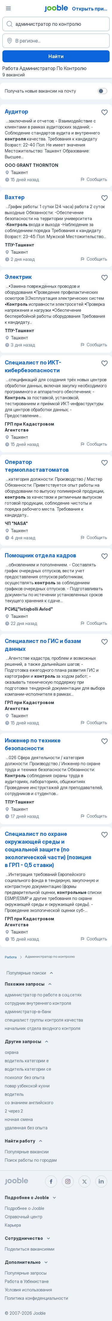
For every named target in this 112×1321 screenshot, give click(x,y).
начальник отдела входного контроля (42, 1028)
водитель (14, 1094)
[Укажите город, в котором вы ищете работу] (56, 41)
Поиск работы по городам (31, 1160)
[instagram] (68, 1181)
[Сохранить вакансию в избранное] (104, 112)
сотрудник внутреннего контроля (38, 1003)
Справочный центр (23, 1216)
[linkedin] (101, 1181)
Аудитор (16, 111)
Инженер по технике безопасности (33, 744)
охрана (12, 1052)
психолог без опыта (25, 1077)
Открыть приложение (91, 9)
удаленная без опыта (26, 1127)
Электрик (18, 277)
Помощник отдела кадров (40, 555)
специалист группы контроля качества (44, 1019)
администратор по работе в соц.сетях (43, 994)
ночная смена (19, 1119)
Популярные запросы (26, 1272)
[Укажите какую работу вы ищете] (56, 24)
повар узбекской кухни (27, 1085)
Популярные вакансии (27, 1151)
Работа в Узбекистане (27, 1281)
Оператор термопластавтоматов (37, 466)
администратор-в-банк (28, 1011)
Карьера (13, 1225)
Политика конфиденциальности (36, 1298)
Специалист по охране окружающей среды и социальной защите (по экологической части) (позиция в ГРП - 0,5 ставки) (48, 849)
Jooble (39, 1313)
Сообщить (93, 179)
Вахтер (14, 197)
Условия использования (28, 1289)
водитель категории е (27, 1060)
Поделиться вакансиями (29, 1249)
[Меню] (8, 8)
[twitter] (84, 1181)
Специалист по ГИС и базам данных (43, 645)
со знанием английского (29, 1102)
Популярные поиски (30, 973)
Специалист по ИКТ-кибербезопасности (33, 366)
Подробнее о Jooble (24, 1208)
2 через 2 (14, 1110)
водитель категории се (28, 1069)
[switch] (102, 91)
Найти (56, 56)
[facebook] (51, 1181)
